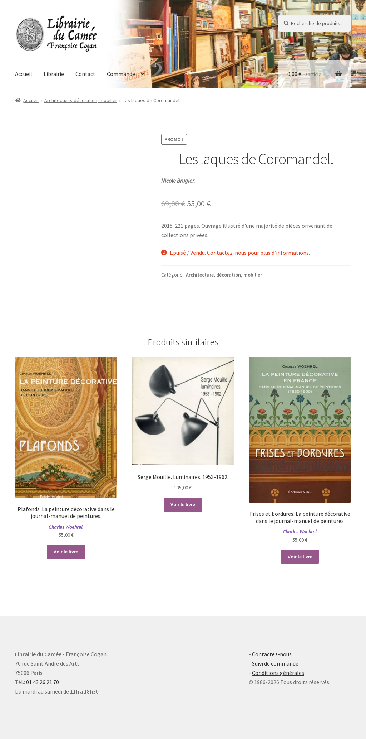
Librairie (54, 73)
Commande (121, 73)
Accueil (23, 73)
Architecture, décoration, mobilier (80, 100)
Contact (85, 73)
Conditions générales (278, 672)
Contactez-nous (272, 654)
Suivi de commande (275, 663)
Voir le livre (66, 551)
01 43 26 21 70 (42, 682)
